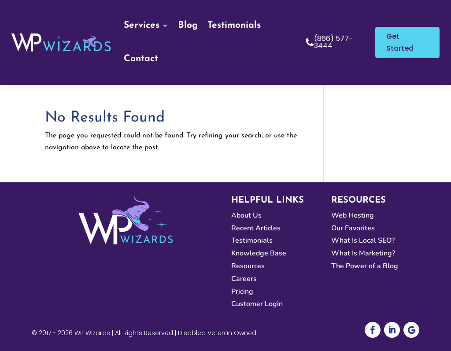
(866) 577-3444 (333, 42)
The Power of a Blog (364, 266)
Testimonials (234, 25)
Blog (188, 25)
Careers (244, 279)
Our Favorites (353, 228)
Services (141, 25)
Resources (248, 266)
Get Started (400, 42)
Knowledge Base (258, 253)
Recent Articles (256, 228)
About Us (246, 215)
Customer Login (257, 304)
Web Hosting (352, 215)
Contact (141, 58)
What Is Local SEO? (363, 240)
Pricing (242, 291)
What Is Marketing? (363, 253)
